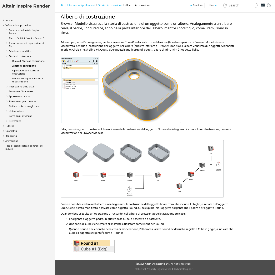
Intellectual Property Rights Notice (152, 268)
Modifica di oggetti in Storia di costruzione (27, 80)
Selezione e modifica (20, 51)
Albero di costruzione (24, 65)
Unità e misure (17, 111)
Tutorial (9, 125)
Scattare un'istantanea (21, 91)
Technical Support (183, 268)
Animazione (11, 140)
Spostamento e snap (20, 96)
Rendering (11, 135)
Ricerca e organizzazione (22, 101)
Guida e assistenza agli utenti (24, 106)
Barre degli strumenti (20, 115)
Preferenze (15, 120)
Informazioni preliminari (18, 25)
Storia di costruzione (20, 56)
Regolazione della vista (21, 86)
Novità (8, 20)
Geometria (11, 130)
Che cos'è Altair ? (26, 38)
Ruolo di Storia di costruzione (28, 60)
